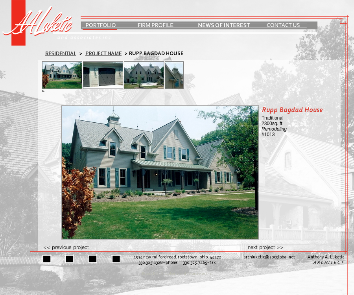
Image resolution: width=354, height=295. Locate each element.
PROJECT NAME (103, 53)
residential (60, 53)
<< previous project (66, 247)
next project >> (266, 247)
